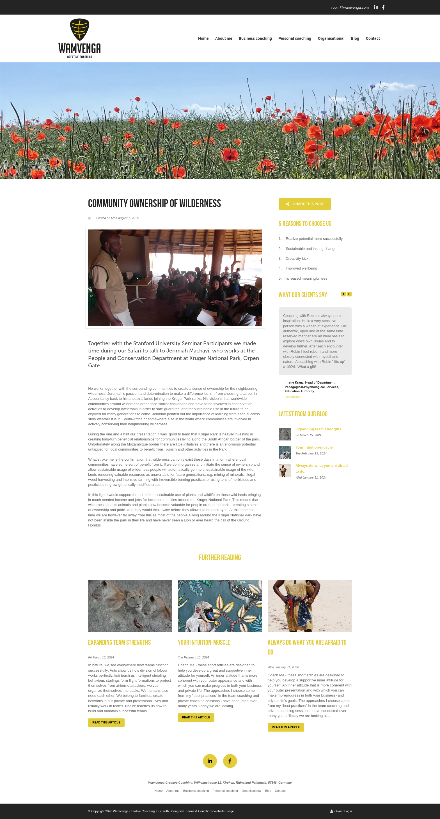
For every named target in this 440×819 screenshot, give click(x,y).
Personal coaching (294, 38)
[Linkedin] (376, 7)
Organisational (331, 38)
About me (223, 38)
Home (203, 38)
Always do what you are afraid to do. (307, 647)
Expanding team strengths (119, 642)
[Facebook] (383, 7)
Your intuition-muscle (204, 642)
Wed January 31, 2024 (283, 667)
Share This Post (305, 204)
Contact (373, 38)
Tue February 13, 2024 (193, 657)
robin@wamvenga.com (350, 7)
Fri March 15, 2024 (101, 657)
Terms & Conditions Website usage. (210, 811)
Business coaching (255, 38)
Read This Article (106, 722)
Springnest (176, 811)
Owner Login (341, 811)
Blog (355, 38)
